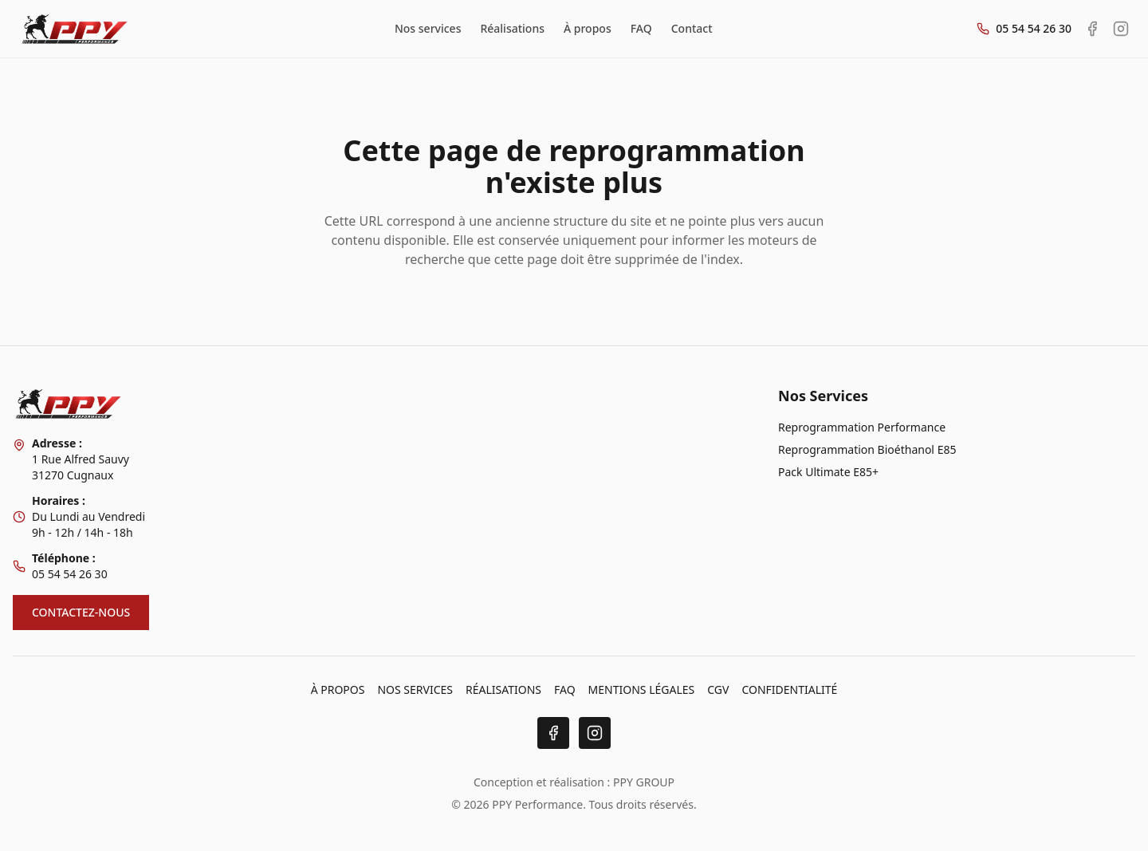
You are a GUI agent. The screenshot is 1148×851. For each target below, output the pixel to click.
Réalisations (512, 28)
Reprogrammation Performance (862, 427)
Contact (692, 28)
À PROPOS (338, 689)
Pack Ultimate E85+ (828, 471)
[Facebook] (553, 733)
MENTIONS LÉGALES (641, 689)
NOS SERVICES (415, 689)
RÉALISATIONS (503, 689)
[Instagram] (595, 733)
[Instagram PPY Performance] (1121, 29)
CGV (718, 689)
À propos (587, 28)
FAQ (641, 28)
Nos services (428, 28)
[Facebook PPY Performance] (1092, 29)
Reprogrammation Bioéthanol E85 (867, 449)
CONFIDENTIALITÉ (789, 689)
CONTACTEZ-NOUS (81, 612)
